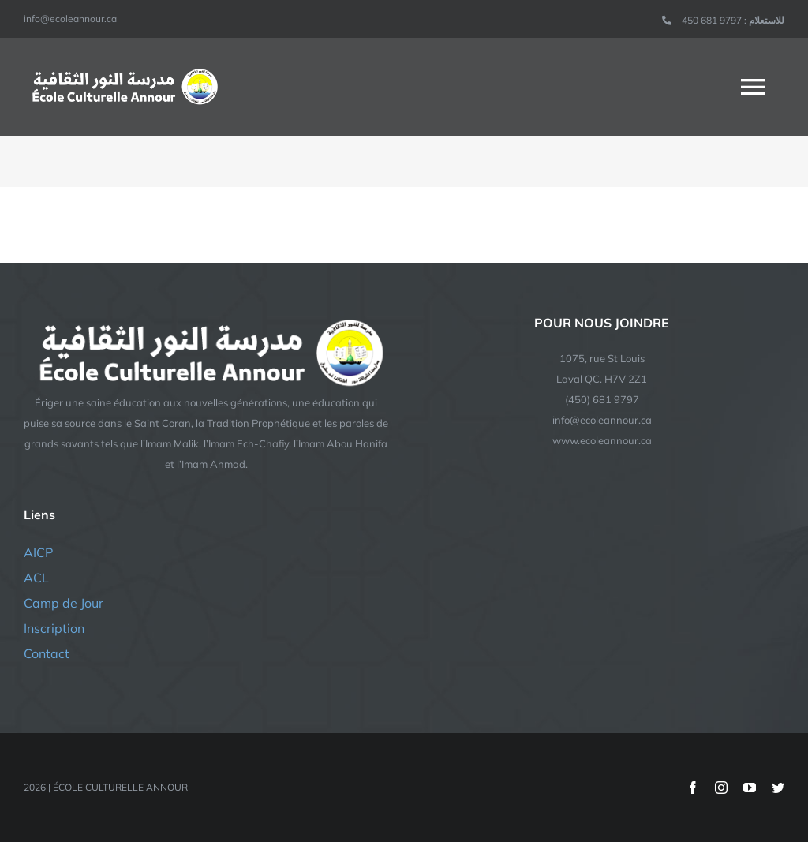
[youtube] (749, 787)
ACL (36, 578)
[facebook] (692, 787)
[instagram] (721, 787)
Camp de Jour (63, 603)
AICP (38, 552)
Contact (46, 653)
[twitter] (778, 787)
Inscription (54, 628)
